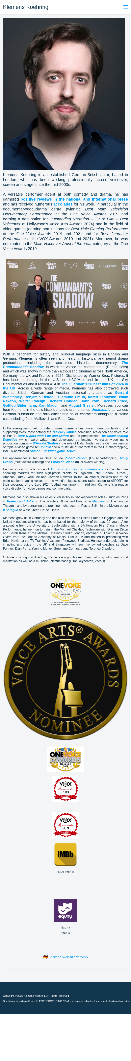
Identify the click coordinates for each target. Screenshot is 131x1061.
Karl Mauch (49, 405)
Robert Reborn (76, 458)
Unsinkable (100, 410)
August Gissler (82, 405)
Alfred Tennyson (102, 397)
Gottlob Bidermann (19, 405)
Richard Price (115, 401)
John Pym (90, 401)
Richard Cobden (63, 401)
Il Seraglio (10, 510)
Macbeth (98, 501)
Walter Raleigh (32, 401)
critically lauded (64, 432)
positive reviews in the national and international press (74, 199)
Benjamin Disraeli (40, 397)
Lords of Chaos (62, 462)
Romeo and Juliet (20, 501)
